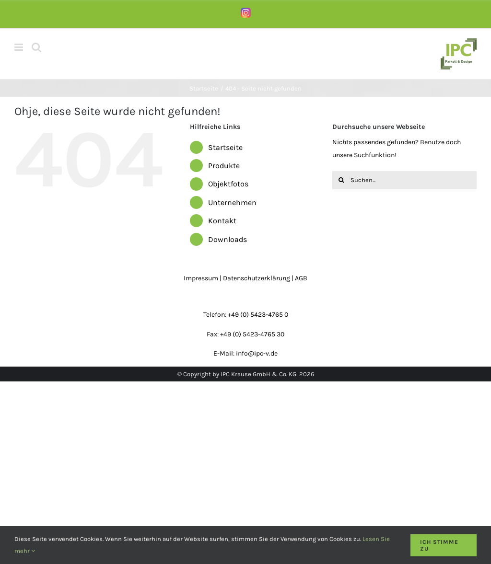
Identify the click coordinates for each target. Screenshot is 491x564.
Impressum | (203, 278)
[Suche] (341, 180)
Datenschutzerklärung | (259, 278)
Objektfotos (228, 183)
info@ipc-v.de (257, 353)
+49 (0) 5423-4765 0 (258, 315)
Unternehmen (232, 202)
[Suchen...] (404, 180)
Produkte (224, 165)
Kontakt (222, 220)
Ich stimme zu (439, 545)
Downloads (227, 239)
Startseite (225, 147)
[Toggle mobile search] (36, 47)
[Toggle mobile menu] (19, 47)
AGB (301, 278)
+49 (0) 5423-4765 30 (252, 334)
